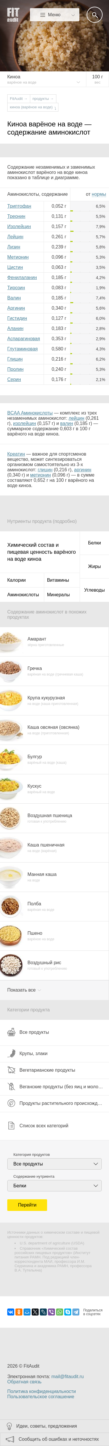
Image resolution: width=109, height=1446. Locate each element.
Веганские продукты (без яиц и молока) (56, 1086)
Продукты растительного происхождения (57, 1103)
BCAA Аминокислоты (30, 412)
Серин (14, 379)
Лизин (13, 246)
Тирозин (16, 287)
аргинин (82, 469)
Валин (14, 297)
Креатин (16, 454)
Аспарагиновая (23, 338)
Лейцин (15, 236)
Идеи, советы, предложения (46, 1426)
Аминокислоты (23, 594)
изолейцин (24, 423)
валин (66, 423)
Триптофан (19, 206)
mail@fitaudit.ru (67, 1376)
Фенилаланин (22, 277)
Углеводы (94, 590)
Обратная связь (24, 1381)
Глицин (15, 359)
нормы (99, 194)
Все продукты (28, 1032)
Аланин (15, 328)
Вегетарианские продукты (41, 1070)
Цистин (15, 267)
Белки (94, 542)
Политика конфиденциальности (41, 1391)
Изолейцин (19, 226)
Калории (16, 580)
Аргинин (16, 308)
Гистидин (17, 318)
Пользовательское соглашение (40, 1396)
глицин (45, 469)
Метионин (18, 257)
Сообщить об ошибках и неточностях (59, 1439)
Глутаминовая (22, 348)
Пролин (15, 369)
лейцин (76, 418)
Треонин (16, 216)
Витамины (58, 580)
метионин (40, 474)
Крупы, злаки (27, 1053)
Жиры (94, 566)
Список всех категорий (37, 1125)
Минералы (58, 594)
